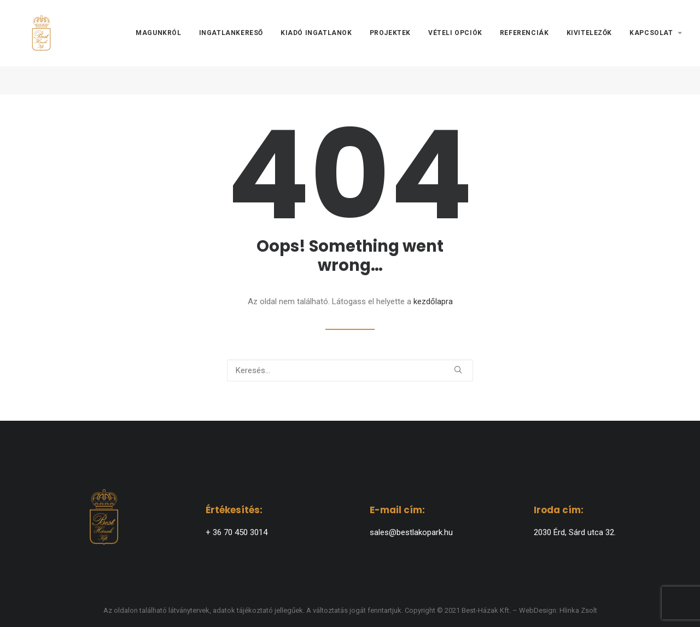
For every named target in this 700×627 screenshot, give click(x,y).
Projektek (390, 47)
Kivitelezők (589, 47)
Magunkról (158, 47)
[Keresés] (350, 370)
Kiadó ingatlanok (316, 47)
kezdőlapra (433, 301)
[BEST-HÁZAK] (36, 47)
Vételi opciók (455, 47)
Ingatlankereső (231, 47)
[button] (458, 369)
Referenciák (524, 47)
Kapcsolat (655, 47)
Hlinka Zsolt (578, 610)
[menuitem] (162, 47)
